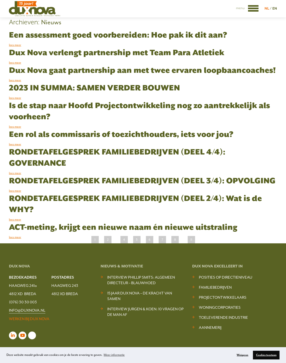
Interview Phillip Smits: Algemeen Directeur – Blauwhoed (141, 280)
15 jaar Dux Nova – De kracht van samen (139, 296)
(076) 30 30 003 (23, 302)
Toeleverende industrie (223, 317)
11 (191, 240)
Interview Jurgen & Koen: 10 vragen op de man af (145, 312)
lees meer (15, 45)
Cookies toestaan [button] (266, 355)
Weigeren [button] (242, 355)
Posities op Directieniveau (225, 277)
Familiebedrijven (215, 287)
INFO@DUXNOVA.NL (27, 310)
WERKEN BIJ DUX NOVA (29, 318)
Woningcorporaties (220, 307)
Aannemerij (210, 327)
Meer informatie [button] (114, 355)
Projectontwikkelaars (222, 297)
